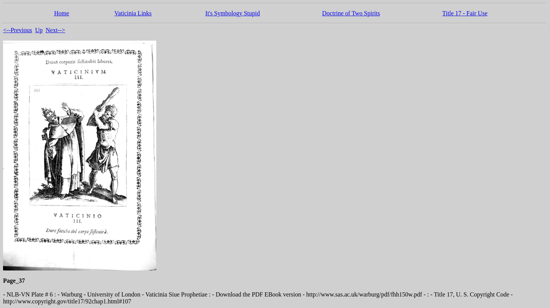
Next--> (55, 30)
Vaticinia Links (132, 13)
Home (61, 13)
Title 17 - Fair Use (465, 13)
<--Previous (17, 30)
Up (39, 30)
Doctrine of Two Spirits (351, 13)
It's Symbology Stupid (232, 13)
